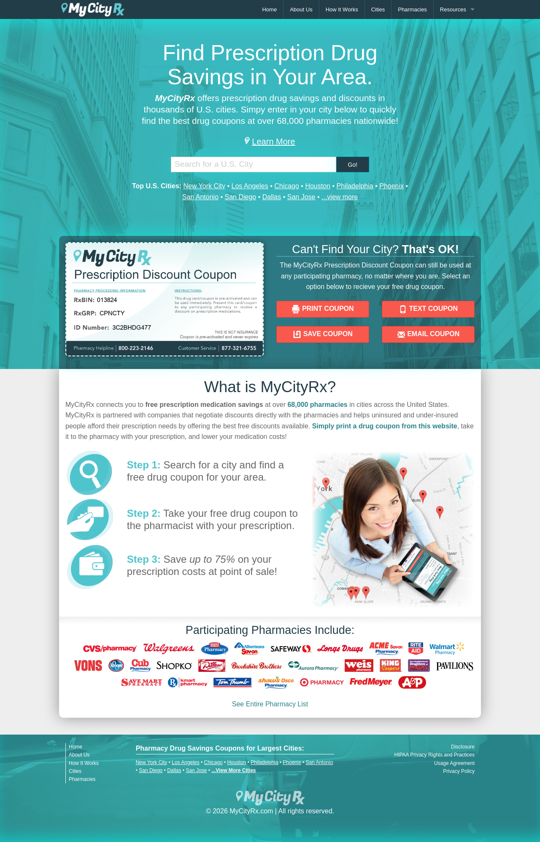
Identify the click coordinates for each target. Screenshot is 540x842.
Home (269, 9)
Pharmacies (412, 9)
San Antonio (200, 196)
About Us (301, 9)
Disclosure (463, 747)
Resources (453, 9)
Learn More (270, 141)
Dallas (271, 196)
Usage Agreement (454, 763)
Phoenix (391, 186)
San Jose (301, 196)
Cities (378, 9)
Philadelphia (355, 186)
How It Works (342, 9)
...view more (339, 196)
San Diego (240, 196)
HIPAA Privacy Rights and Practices (434, 755)
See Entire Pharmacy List (270, 704)
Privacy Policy (459, 771)
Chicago (286, 186)
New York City (204, 186)
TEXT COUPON (428, 309)
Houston (317, 186)
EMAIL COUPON (428, 334)
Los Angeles (249, 186)
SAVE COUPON (323, 334)
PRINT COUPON (323, 309)
